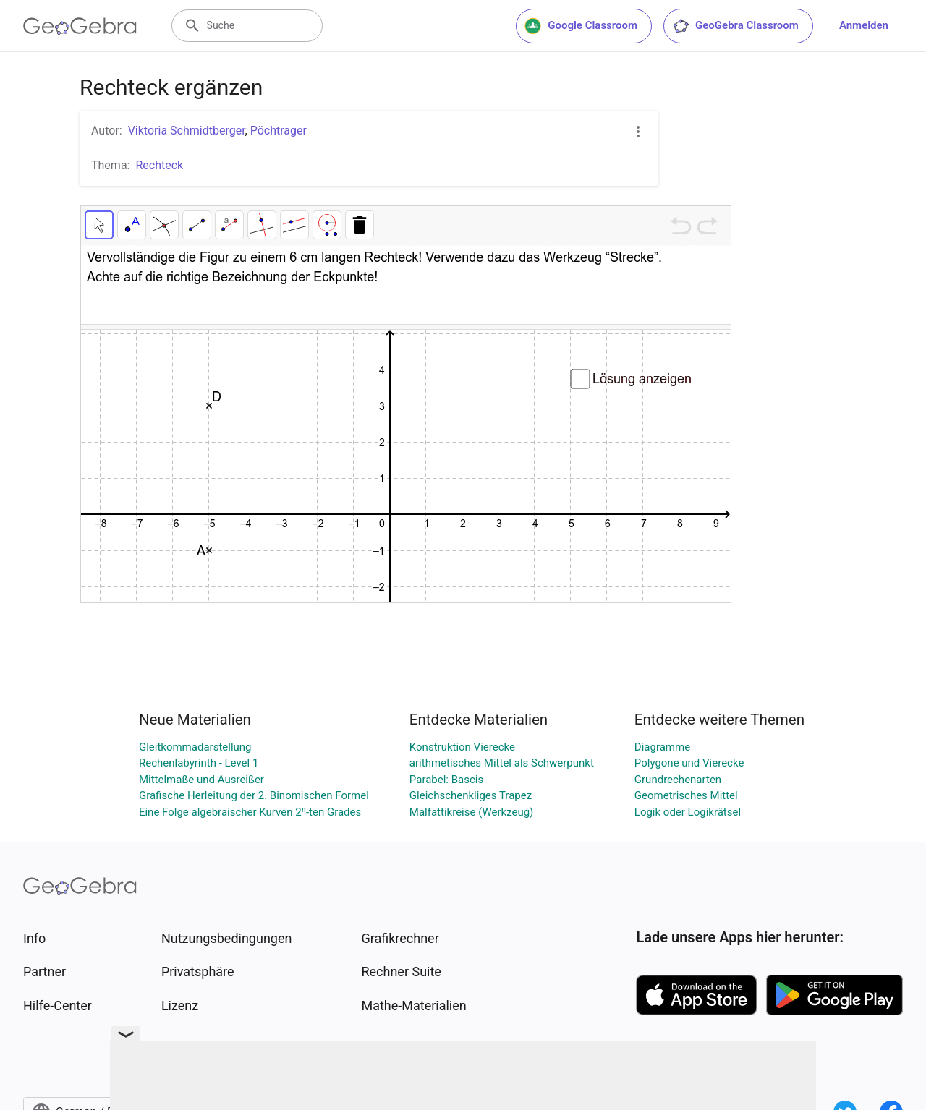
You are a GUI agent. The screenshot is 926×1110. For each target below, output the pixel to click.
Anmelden (863, 25)
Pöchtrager (278, 130)
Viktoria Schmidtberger (186, 130)
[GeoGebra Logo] (80, 26)
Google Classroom (580, 26)
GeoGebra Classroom (735, 26)
